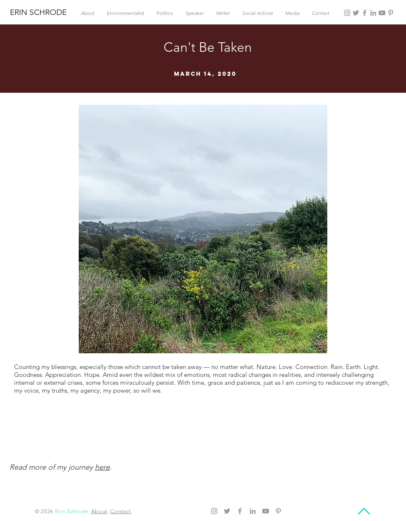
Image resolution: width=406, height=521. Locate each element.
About (99, 511)
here (102, 467)
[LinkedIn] (373, 13)
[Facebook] (364, 13)
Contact (120, 511)
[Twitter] (356, 13)
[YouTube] (382, 13)
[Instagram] (347, 13)
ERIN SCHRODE (38, 12)
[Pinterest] (391, 13)
